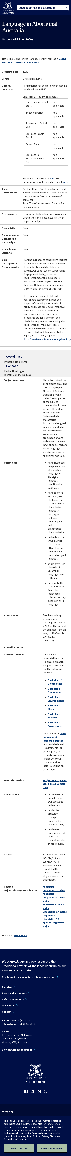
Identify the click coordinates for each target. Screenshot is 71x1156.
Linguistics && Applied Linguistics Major (53, 922)
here (52, 178)
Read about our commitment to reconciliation (28, 977)
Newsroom (8, 1005)
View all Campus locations (17, 1049)
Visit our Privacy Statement (47, 1136)
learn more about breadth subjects (54, 737)
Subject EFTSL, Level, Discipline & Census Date (55, 784)
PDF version (20, 935)
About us (7, 987)
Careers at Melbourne (14, 993)
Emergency (7, 1111)
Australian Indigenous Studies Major (54, 897)
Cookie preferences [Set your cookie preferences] (52, 1148)
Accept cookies (19, 1148)
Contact (6, 1011)
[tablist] (43, 8)
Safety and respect (13, 999)
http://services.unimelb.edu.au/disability (47, 339)
